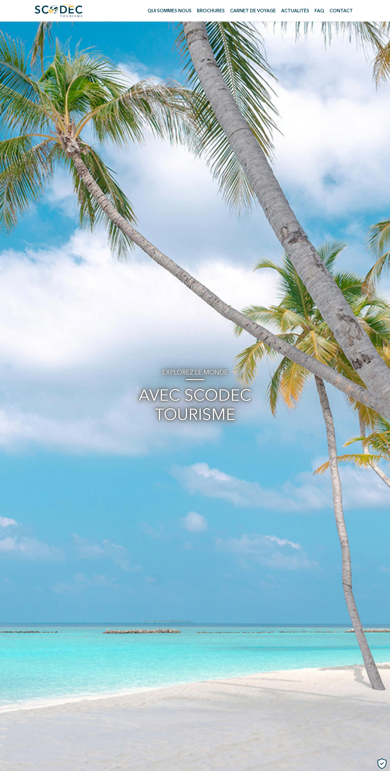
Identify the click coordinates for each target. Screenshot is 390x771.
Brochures (211, 10)
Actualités (295, 10)
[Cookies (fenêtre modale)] (382, 763)
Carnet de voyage (253, 10)
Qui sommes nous (170, 10)
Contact (341, 10)
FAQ (319, 10)
